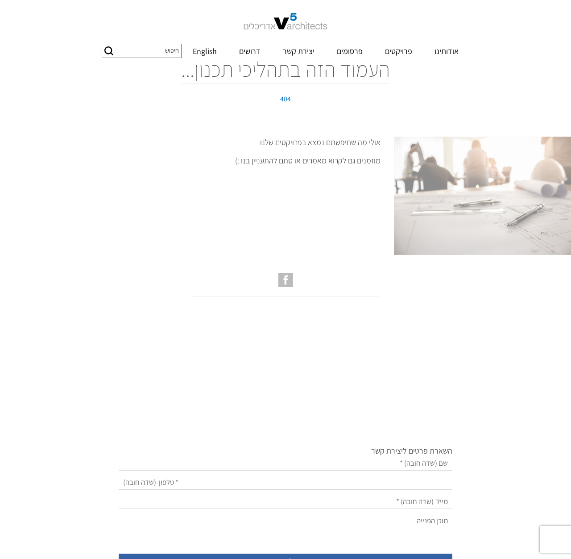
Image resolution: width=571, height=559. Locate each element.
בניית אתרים (325, 542)
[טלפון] (258, 408)
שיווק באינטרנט (289, 542)
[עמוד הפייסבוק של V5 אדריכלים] (285, 324)
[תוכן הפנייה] (258, 458)
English (205, 51)
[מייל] (258, 428)
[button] (109, 51)
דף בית (561, 71)
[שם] (258, 389)
